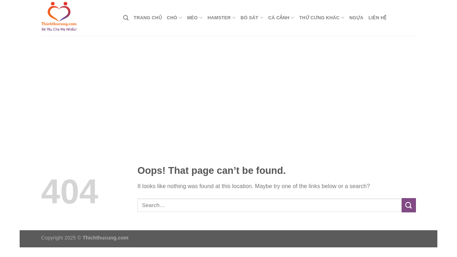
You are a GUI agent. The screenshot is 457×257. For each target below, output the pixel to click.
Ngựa (356, 17)
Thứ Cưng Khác (321, 17)
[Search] (126, 18)
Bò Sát (252, 17)
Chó (174, 17)
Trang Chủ (148, 17)
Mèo (194, 17)
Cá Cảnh (281, 17)
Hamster (221, 17)
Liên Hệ (377, 17)
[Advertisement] (228, 89)
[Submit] (409, 205)
